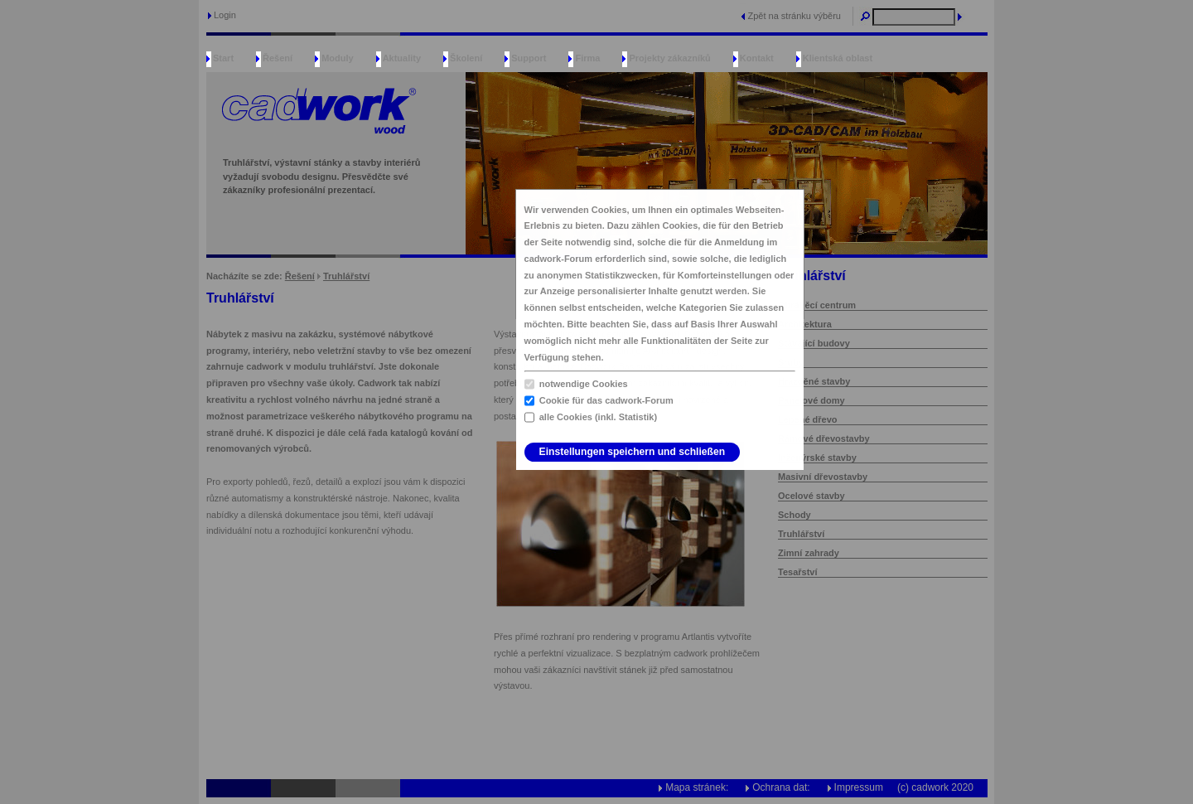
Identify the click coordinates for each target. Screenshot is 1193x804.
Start (223, 58)
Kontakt (757, 58)
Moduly (337, 58)
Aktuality (402, 58)
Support (528, 58)
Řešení (277, 58)
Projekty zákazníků (669, 58)
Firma (587, 58)
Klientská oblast (837, 58)
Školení (466, 58)
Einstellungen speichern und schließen (632, 452)
